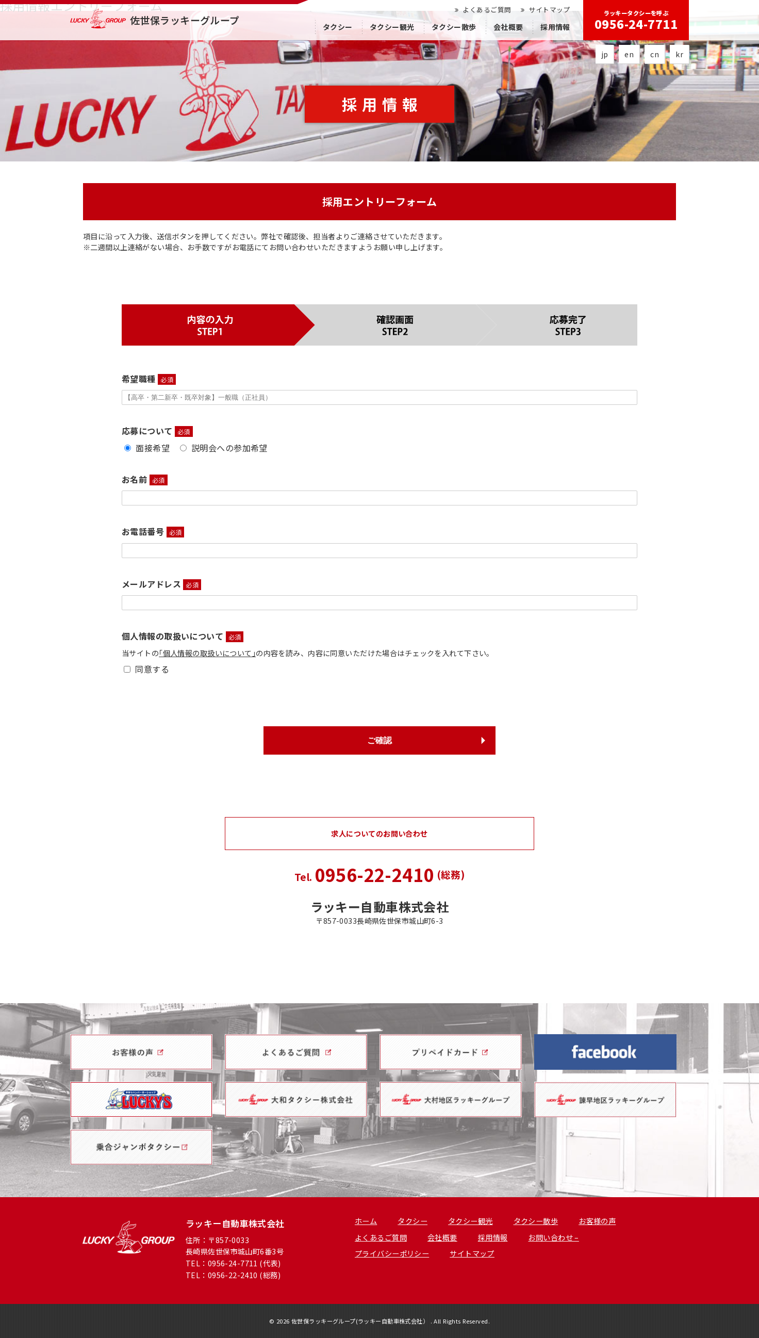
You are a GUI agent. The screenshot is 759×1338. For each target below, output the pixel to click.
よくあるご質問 (483, 9)
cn (654, 53)
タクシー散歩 (454, 27)
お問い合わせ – (553, 1237)
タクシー (338, 27)
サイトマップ (545, 9)
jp (604, 53)
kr (679, 53)
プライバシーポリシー (392, 1253)
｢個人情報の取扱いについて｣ (207, 652)
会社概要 (508, 27)
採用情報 (555, 27)
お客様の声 (597, 1220)
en (629, 53)
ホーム (366, 1220)
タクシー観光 (392, 27)
